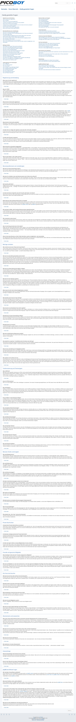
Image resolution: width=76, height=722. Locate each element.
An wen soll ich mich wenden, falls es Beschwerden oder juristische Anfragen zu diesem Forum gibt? (55, 68)
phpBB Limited (25, 204)
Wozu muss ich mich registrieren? (9, 19)
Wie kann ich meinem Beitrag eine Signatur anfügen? (12, 48)
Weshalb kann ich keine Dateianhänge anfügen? (11, 54)
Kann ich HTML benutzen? (7, 64)
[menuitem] (72, 3)
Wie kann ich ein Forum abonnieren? (45, 55)
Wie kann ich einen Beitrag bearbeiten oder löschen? (12, 47)
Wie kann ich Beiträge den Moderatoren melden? (12, 56)
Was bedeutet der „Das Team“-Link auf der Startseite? (49, 27)
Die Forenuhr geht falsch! (7, 34)
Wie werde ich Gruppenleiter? (44, 23)
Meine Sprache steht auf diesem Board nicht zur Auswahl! (13, 36)
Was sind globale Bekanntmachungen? (10, 68)
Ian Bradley (41, 717)
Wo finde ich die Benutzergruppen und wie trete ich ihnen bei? (50, 22)
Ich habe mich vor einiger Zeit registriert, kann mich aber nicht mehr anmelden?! (17, 24)
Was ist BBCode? (6, 63)
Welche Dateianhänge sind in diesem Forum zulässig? (48, 60)
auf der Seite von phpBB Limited (53, 674)
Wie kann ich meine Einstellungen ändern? (10, 32)
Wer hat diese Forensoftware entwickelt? (46, 65)
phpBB (34, 718)
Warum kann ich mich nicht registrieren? (10, 21)
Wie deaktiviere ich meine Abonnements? (46, 56)
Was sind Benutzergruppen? (44, 21)
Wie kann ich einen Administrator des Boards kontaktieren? (50, 69)
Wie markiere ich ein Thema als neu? (9, 59)
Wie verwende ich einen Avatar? (9, 38)
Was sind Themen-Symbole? (8, 72)
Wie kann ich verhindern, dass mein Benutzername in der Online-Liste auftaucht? (18, 33)
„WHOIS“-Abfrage (23, 691)
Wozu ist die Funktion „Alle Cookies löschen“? (11, 28)
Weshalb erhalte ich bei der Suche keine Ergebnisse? (48, 44)
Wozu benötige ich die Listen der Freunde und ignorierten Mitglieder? (51, 37)
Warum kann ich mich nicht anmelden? (10, 23)
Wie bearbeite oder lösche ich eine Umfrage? (11, 51)
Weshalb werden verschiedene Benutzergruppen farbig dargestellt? (51, 24)
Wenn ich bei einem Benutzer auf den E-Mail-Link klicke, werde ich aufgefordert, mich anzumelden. (19, 42)
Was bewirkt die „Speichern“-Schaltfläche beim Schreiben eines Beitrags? (16, 57)
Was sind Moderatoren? (43, 20)
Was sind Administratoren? (44, 19)
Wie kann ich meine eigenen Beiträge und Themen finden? (49, 47)
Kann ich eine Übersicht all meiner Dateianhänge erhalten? (49, 61)
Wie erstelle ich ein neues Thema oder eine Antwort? (12, 46)
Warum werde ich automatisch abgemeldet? (11, 27)
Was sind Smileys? (6, 65)
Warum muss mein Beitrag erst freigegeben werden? (12, 58)
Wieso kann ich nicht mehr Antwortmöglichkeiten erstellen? (14, 50)
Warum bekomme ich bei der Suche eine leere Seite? (48, 45)
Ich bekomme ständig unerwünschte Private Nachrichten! (49, 32)
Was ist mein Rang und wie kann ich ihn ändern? (12, 40)
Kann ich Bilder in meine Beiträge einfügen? (11, 67)
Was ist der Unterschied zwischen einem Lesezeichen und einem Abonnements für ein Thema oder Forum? (56, 52)
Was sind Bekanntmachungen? (8, 69)
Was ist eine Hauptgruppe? (44, 25)
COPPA (68, 110)
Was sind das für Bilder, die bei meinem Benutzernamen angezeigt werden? (17, 37)
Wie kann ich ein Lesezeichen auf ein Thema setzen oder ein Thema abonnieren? (53, 53)
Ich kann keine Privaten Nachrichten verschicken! (48, 31)
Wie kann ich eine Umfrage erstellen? (10, 49)
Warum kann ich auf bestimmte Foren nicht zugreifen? (13, 53)
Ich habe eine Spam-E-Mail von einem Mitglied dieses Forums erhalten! (52, 33)
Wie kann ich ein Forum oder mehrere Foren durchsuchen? (49, 43)
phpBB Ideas (60, 682)
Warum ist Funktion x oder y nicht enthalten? (47, 66)
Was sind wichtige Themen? (8, 70)
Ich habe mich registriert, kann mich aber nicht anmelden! (13, 22)
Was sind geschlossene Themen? (9, 71)
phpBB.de (34, 204)
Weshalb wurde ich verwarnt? (8, 55)
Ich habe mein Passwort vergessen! (9, 25)
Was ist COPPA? (6, 20)
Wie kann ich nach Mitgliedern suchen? (46, 46)
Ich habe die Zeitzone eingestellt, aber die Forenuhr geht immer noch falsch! (17, 35)
